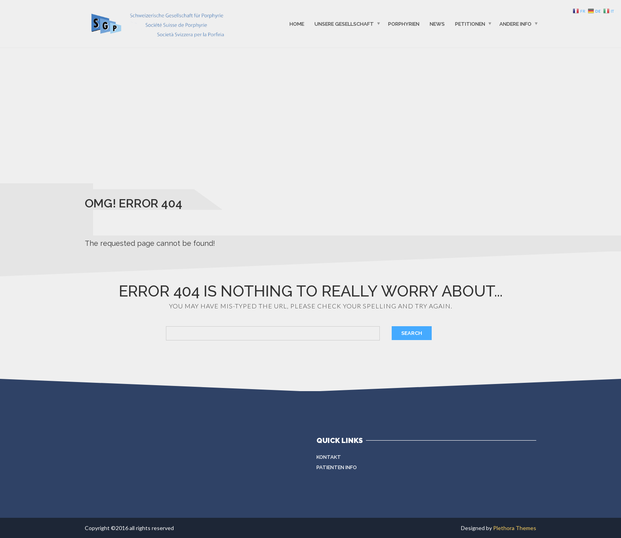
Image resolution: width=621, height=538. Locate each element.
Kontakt (328, 457)
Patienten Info (336, 467)
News (437, 24)
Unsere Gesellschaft (344, 24)
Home (297, 24)
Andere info (515, 24)
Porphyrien (403, 24)
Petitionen (470, 24)
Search (411, 333)
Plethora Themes (514, 528)
